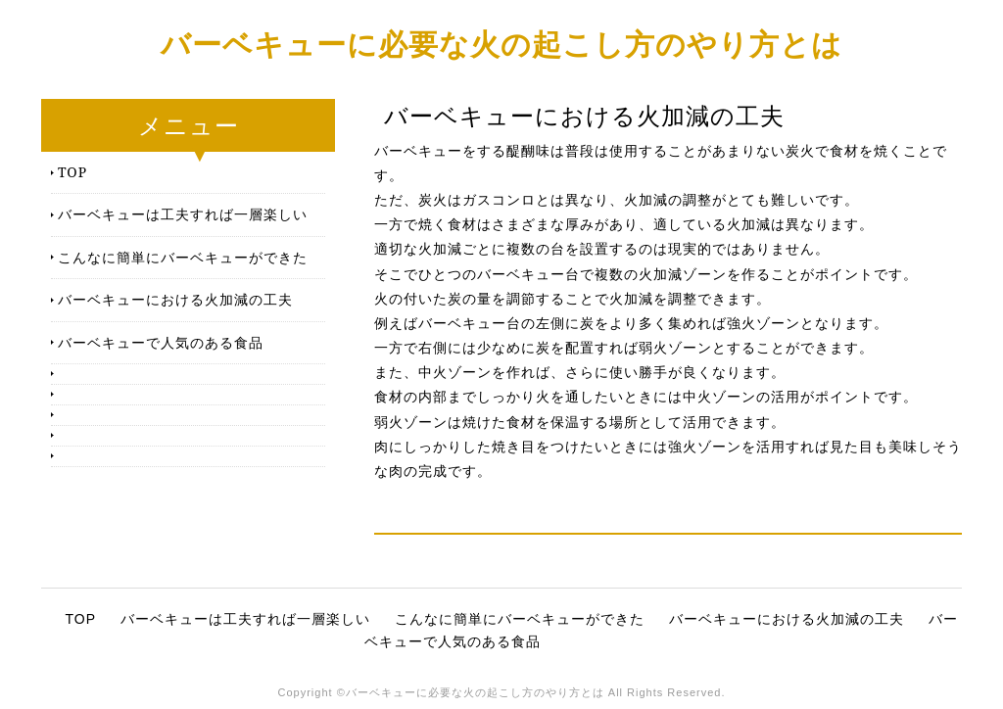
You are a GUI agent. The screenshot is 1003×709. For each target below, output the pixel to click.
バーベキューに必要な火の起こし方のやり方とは (501, 44)
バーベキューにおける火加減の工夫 (175, 299)
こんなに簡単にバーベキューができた (183, 257)
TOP (72, 172)
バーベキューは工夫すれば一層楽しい (183, 214)
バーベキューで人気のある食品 (160, 342)
